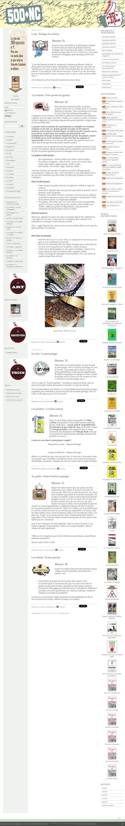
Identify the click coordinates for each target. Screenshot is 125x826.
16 (58, 613)
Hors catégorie (10, 160)
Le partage (9, 170)
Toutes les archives (108, 805)
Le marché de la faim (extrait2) (112, 479)
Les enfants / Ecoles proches (46, 557)
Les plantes (9, 184)
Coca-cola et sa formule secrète (112, 287)
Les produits (10, 188)
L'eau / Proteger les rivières (45, 34)
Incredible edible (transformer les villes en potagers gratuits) (112, 136)
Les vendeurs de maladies (112, 582)
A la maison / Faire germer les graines (51, 95)
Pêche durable (106, 80)
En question (10, 150)
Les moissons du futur (112, 565)
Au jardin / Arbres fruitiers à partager (50, 476)
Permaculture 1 (106, 84)
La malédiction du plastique (112, 428)
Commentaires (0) (47, 87)
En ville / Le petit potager (44, 353)
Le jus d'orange (112, 445)
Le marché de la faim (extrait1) (112, 462)
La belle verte (112, 394)
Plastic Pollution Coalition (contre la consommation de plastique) (112, 191)
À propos (15, 96)
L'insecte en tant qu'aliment (110, 59)
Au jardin (9, 140)
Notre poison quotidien (112, 599)
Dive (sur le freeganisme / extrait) (112, 304)
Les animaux (10, 174)
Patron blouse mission (13, 390)
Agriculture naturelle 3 (109, 43)
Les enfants (9, 177)
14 (55, 613)
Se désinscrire (10, 113)
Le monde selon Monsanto (112, 514)
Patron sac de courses (12, 396)
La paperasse (10, 167)
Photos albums (11, 300)
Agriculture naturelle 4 (109, 47)
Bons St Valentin (107, 50)
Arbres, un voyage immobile (112, 234)
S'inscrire (9, 110)
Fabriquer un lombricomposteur (112, 342)
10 (48, 613)
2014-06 (104, 792)
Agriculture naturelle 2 (109, 40)
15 (56, 613)
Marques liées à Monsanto (110, 71)
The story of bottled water (112, 693)
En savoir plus (92, 824)
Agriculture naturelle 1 (109, 37)
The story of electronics (112, 744)
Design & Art (10, 147)
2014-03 (104, 802)
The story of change (112, 710)
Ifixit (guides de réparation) (114, 130)
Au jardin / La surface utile (14, 261)
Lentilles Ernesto (11, 352)
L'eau (8, 164)
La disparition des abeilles (112, 411)
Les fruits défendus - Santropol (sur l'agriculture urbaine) (110, 160)
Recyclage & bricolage (13, 191)
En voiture (9, 157)
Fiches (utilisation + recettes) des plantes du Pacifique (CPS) (112, 120)
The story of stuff (112, 778)
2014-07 (104, 788)
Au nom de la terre (112, 251)
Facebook (57, 87)
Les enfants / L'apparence (14, 247)
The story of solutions (112, 761)
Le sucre (112, 531)
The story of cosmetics (112, 727)
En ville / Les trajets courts (14, 218)
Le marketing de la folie (112, 496)
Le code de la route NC (109, 63)
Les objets (9, 181)
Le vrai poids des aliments (112, 548)
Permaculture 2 (106, 87)
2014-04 (104, 798)
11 (49, 613)
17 (60, 613)
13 (53, 613)
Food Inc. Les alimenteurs (112, 360)
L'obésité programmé (112, 377)
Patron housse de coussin (14, 393)
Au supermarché (11, 143)
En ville (8, 153)
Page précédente (36, 613)
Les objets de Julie (15, 316)
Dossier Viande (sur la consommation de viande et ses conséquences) (112, 323)
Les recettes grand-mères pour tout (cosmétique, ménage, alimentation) (112, 167)
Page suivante (65, 613)
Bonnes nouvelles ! (112, 98)
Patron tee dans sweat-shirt (14, 400)
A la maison (10, 136)
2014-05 (104, 795)
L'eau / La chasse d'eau (13, 243)
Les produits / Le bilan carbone (47, 408)
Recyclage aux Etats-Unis (114, 202)
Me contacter (15, 99)
